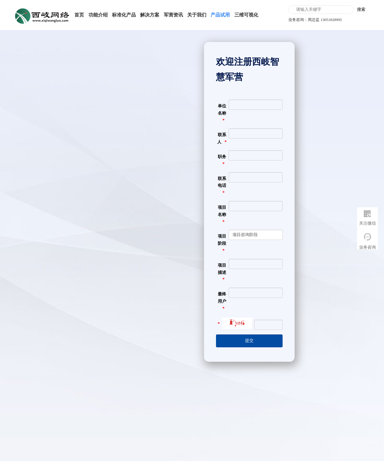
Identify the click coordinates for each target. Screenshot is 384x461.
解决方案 (149, 14)
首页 (79, 14)
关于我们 (196, 14)
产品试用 (220, 14)
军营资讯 (173, 14)
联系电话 (222, 182)
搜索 (361, 9)
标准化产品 (124, 14)
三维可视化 (246, 14)
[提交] (249, 340)
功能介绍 (98, 14)
